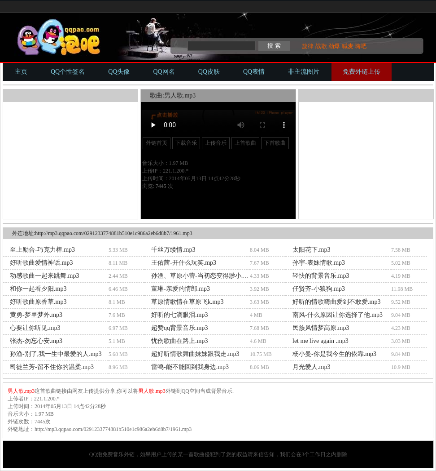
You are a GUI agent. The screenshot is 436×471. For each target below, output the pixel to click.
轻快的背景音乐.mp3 (320, 275)
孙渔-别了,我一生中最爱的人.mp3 (56, 354)
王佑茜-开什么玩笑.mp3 (183, 262)
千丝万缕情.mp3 (173, 249)
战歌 (321, 46)
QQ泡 (95, 454)
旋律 (308, 46)
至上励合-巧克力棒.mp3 (42, 249)
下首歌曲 (275, 143)
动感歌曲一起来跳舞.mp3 (44, 275)
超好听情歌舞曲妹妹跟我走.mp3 (195, 354)
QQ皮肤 (209, 71)
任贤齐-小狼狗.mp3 (318, 288)
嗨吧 (360, 46)
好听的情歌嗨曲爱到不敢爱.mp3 (336, 301)
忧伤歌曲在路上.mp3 (179, 341)
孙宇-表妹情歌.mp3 (318, 262)
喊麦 (347, 46)
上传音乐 (216, 143)
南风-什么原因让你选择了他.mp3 (337, 314)
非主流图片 (303, 71)
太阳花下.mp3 (311, 249)
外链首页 (156, 143)
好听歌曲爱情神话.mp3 (41, 262)
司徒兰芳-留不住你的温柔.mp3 (52, 367)
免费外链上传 (361, 71)
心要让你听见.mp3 (35, 327)
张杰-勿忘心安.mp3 (36, 341)
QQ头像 (119, 71)
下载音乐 (186, 143)
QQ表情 (254, 71)
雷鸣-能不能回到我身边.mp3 (190, 367)
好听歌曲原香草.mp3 (38, 301)
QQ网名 (163, 71)
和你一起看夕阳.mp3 (38, 288)
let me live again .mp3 (320, 341)
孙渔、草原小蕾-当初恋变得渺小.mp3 (202, 275)
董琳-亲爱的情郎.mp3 (180, 288)
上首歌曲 (245, 143)
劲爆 (334, 46)
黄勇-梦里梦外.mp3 (36, 314)
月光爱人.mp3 (311, 367)
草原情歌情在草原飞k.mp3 (187, 301)
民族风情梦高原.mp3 (320, 327)
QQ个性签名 (68, 71)
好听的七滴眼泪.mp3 (179, 314)
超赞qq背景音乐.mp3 (179, 327)
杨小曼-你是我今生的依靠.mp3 (334, 354)
